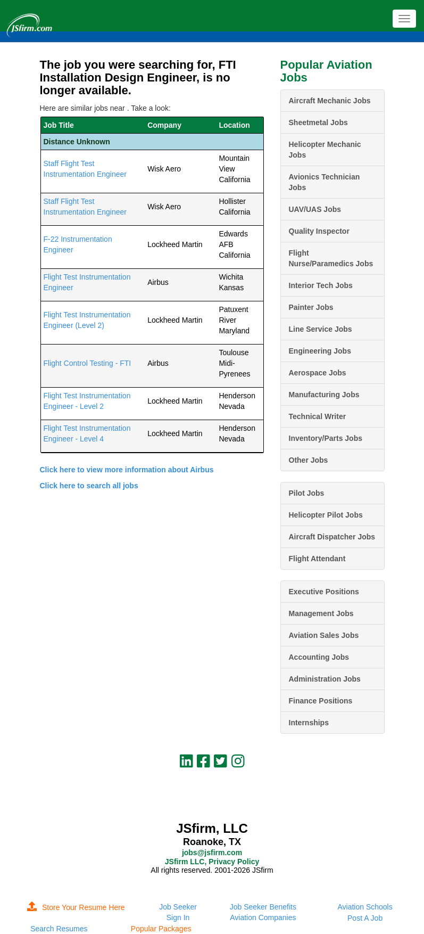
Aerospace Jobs (317, 372)
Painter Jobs (311, 307)
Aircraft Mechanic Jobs (330, 100)
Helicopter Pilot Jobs (326, 515)
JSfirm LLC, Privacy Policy (212, 861)
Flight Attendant (317, 558)
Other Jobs (308, 460)
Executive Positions (324, 591)
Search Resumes (58, 928)
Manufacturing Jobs (324, 394)
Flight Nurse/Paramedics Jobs (331, 258)
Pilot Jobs (307, 493)
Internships (309, 722)
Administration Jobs (325, 679)
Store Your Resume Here (76, 907)
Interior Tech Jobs (321, 285)
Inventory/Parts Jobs (326, 438)
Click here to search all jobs (89, 485)
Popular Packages (161, 928)
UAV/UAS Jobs (315, 209)
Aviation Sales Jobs (324, 635)
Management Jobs (321, 613)
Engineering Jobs (320, 351)
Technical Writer (317, 416)
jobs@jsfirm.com (212, 852)
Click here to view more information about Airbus (127, 469)
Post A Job (365, 918)
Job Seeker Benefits (263, 907)
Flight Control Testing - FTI (87, 363)
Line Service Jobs (320, 329)
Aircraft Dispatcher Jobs (332, 536)
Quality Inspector (319, 231)
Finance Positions (321, 701)
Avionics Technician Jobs (324, 182)
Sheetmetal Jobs (318, 122)
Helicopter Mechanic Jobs (325, 149)
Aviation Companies (263, 917)
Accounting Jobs (319, 657)
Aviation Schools (364, 907)
